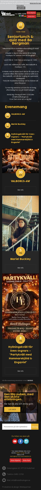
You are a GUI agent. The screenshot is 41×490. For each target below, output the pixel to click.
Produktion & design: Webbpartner (16, 487)
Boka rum (31, 16)
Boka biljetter (31, 13)
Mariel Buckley (18, 124)
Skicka (35, 426)
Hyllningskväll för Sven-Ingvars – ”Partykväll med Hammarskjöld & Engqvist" (23, 138)
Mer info (20, 190)
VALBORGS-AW (18, 114)
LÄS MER (12, 409)
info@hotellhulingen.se (20, 456)
